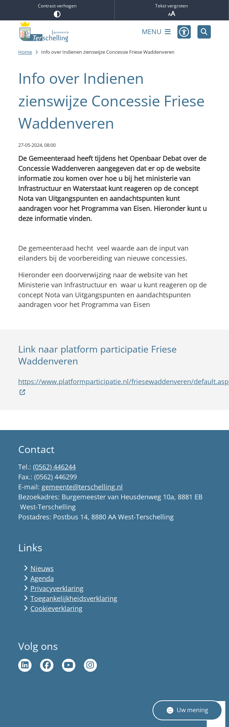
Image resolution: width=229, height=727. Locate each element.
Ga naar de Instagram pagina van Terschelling (90, 665)
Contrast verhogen (57, 10)
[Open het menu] (156, 32)
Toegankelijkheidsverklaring (73, 598)
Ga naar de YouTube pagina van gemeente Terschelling (68, 665)
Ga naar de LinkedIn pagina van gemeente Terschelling (25, 665)
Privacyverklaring (57, 588)
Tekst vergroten (172, 10)
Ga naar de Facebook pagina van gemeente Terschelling (46, 665)
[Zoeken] (204, 31)
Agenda (42, 578)
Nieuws (42, 568)
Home (25, 52)
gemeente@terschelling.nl (82, 486)
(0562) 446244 (54, 466)
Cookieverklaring (56, 608)
